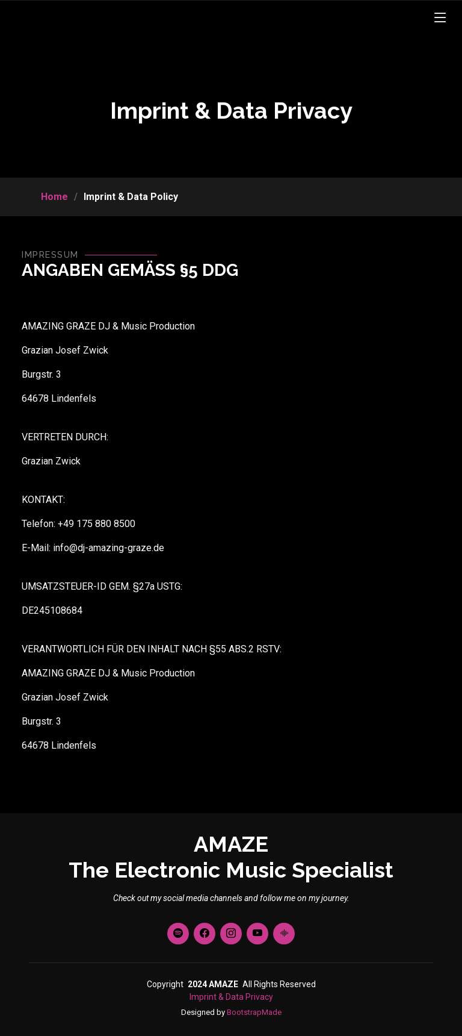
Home (54, 196)
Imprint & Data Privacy (231, 997)
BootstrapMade (254, 1012)
